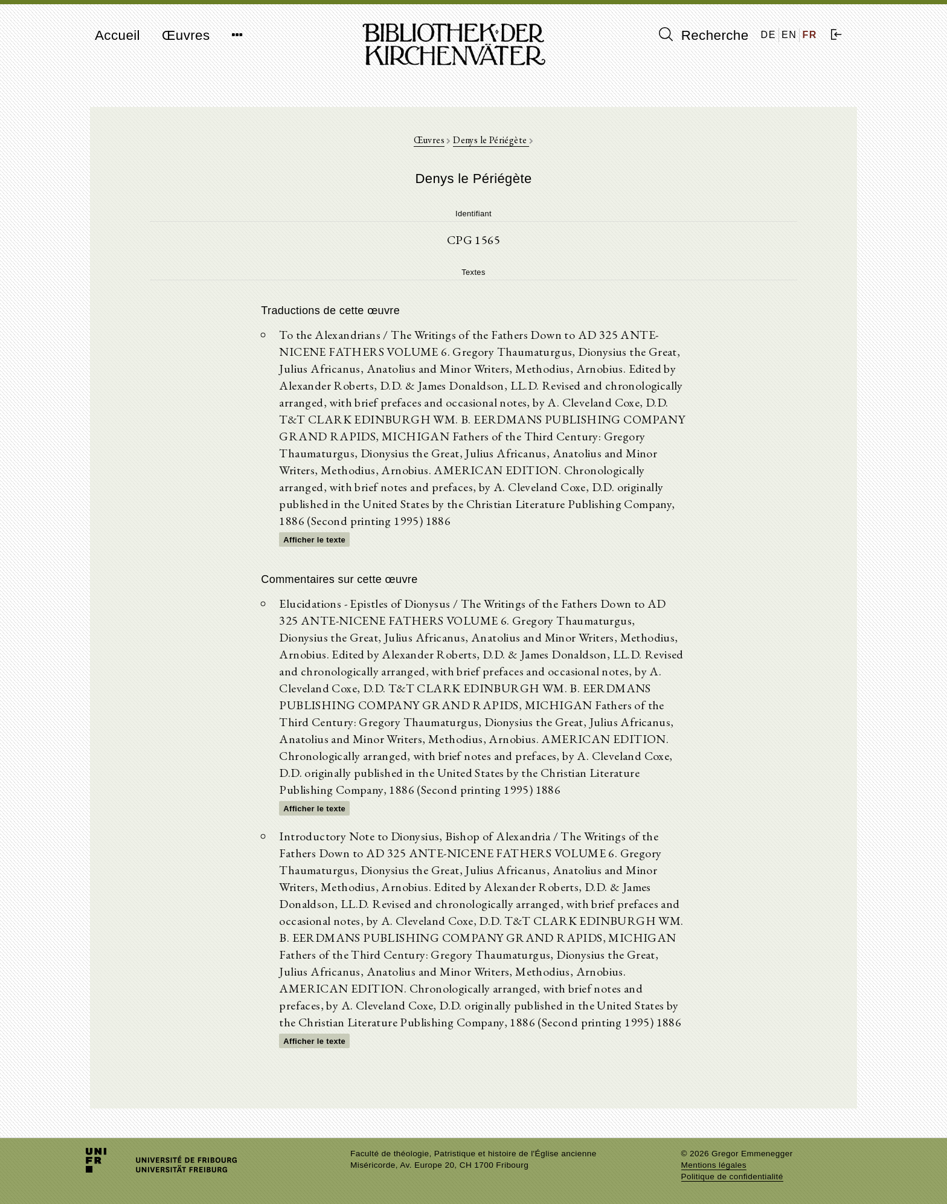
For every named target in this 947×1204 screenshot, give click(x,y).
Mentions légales (713, 1165)
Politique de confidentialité (732, 1176)
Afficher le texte (314, 539)
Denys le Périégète (491, 140)
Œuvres (186, 35)
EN (789, 35)
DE (768, 35)
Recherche (704, 35)
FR (809, 35)
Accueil (117, 35)
